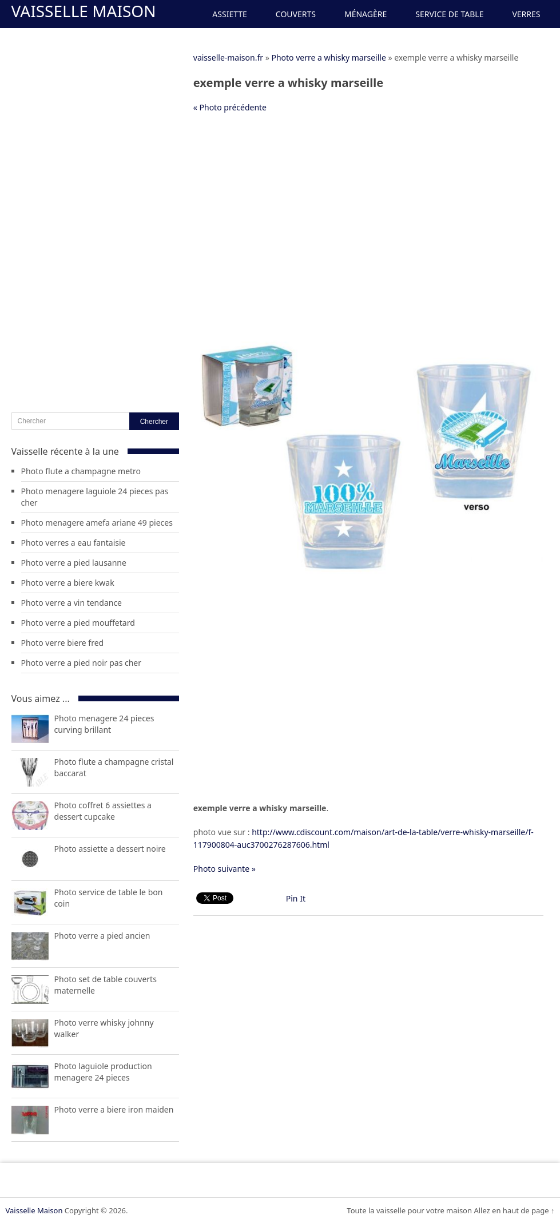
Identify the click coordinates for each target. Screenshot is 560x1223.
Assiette (229, 14)
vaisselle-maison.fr (228, 57)
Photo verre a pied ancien (102, 935)
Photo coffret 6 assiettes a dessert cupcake (103, 811)
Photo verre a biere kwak (67, 582)
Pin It (295, 898)
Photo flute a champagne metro (81, 471)
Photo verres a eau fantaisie (73, 542)
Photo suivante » (224, 868)
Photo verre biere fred (62, 642)
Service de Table (449, 14)
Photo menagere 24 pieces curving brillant (104, 724)
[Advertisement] (368, 205)
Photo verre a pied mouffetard (78, 622)
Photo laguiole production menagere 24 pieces (103, 1072)
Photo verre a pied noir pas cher (81, 662)
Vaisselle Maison (83, 11)
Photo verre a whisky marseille (328, 57)
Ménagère (365, 14)
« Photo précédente (230, 107)
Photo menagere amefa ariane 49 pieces (97, 522)
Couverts (296, 14)
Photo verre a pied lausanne (73, 562)
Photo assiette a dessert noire (110, 848)
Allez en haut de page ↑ (514, 1210)
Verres (526, 14)
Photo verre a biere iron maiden (114, 1109)
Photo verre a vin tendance (71, 602)
